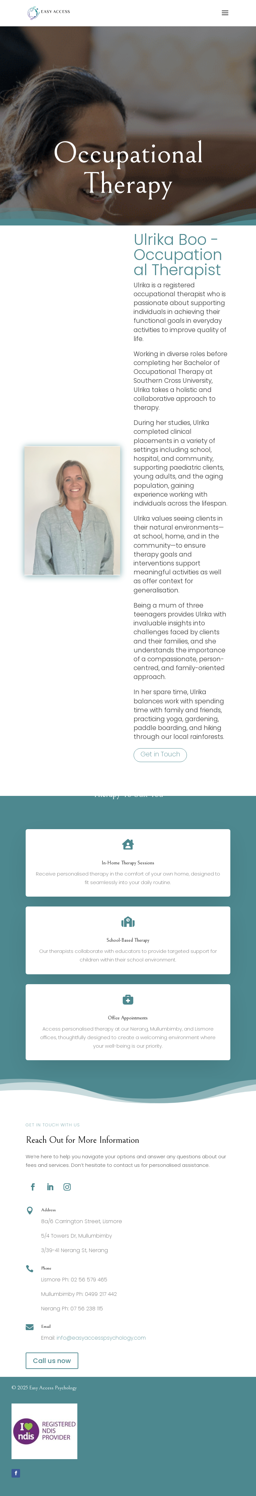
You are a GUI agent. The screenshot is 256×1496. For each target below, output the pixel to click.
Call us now (52, 1360)
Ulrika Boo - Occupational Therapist (178, 272)
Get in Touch (160, 771)
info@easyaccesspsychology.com (101, 1338)
